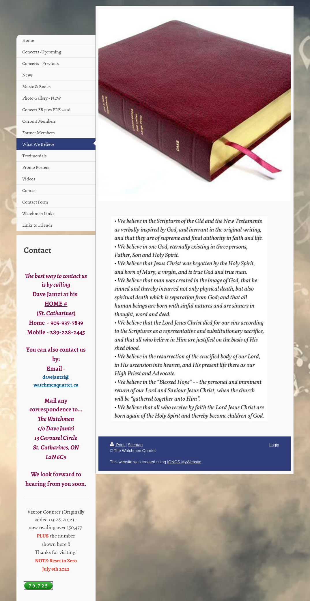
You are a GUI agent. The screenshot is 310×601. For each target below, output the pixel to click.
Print (118, 445)
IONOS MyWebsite (184, 462)
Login (274, 445)
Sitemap (135, 445)
